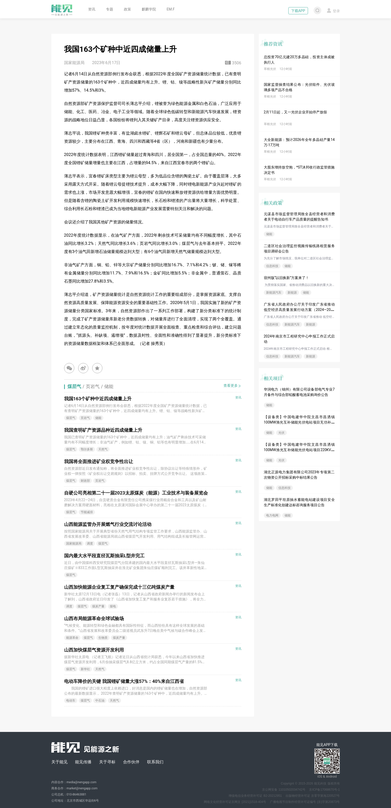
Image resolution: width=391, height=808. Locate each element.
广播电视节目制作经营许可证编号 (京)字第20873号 (305, 802)
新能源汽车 (273, 292)
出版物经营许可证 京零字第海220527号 (313, 796)
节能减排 (87, 512)
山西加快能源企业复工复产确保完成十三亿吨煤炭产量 (119, 587)
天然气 (103, 449)
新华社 (85, 669)
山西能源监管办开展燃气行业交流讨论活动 (107, 524)
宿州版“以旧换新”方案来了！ (286, 278)
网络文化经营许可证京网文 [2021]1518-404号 (235, 802)
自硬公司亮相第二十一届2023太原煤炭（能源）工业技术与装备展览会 (136, 493)
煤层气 (70, 418)
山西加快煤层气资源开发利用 (94, 650)
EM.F (171, 9)
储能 (269, 234)
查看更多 (232, 385)
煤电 (113, 606)
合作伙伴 (131, 761)
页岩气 (85, 418)
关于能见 (59, 761)
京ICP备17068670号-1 (324, 789)
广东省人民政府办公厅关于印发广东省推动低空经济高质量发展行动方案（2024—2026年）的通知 (299, 309)
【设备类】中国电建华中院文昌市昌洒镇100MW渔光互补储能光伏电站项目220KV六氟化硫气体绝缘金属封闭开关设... (299, 449)
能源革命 (72, 638)
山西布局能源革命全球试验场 (94, 618)
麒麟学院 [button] (149, 9)
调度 (90, 543)
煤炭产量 (98, 606)
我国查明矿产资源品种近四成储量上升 (103, 430)
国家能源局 (73, 543)
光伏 (281, 433)
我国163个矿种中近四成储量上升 (98, 398)
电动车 (70, 700)
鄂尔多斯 (87, 449)
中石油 (99, 700)
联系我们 (155, 761)
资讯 (91, 9)
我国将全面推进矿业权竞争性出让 (98, 461)
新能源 (292, 292)
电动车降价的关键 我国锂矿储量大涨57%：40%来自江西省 (124, 681)
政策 (127, 9)
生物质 (103, 638)
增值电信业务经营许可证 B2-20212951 (255, 796)
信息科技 (272, 266)
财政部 (85, 481)
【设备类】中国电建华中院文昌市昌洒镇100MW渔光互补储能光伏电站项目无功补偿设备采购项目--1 (299, 422)
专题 (109, 9)
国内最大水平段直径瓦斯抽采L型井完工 (104, 555)
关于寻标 (107, 761)
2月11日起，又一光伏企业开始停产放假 (295, 112)
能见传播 (83, 761)
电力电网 (272, 515)
